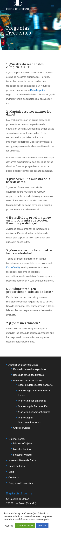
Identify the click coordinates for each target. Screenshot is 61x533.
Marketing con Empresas (32, 400)
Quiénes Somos (17, 438)
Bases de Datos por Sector (28, 380)
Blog (11, 471)
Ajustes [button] (9, 525)
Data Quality (13, 267)
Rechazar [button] (42, 525)
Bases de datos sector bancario (35, 384)
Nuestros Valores (23, 454)
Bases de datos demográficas (29, 369)
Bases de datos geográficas (28, 374)
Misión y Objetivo (23, 443)
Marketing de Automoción (32, 406)
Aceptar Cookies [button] (25, 525)
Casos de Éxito (16, 465)
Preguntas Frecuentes (20, 482)
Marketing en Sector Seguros (34, 411)
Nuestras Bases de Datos (22, 460)
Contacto (13, 477)
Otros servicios (21, 427)
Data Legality (37, 89)
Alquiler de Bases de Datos (23, 364)
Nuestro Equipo (22, 448)
